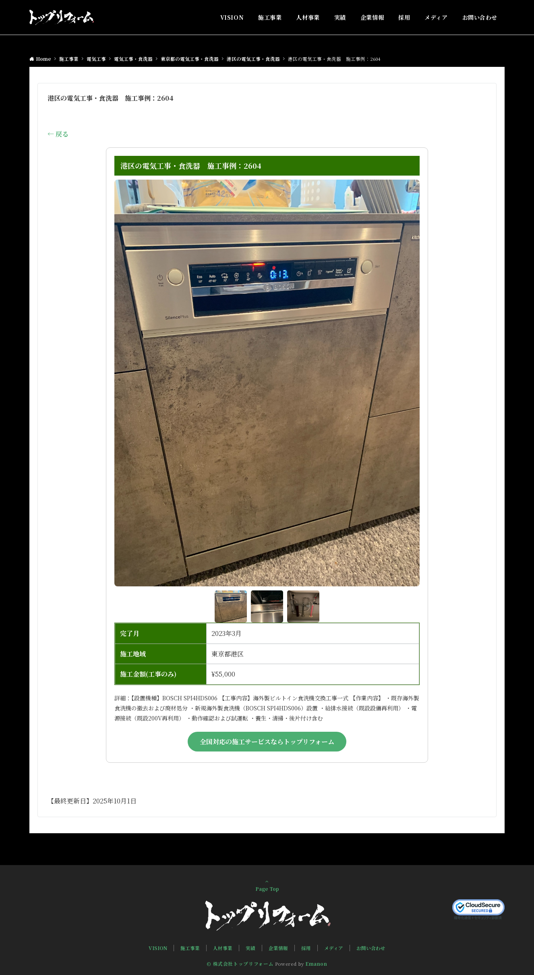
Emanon (316, 964)
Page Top (267, 885)
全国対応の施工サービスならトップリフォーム (267, 741)
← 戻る (58, 134)
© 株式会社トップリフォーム (240, 964)
